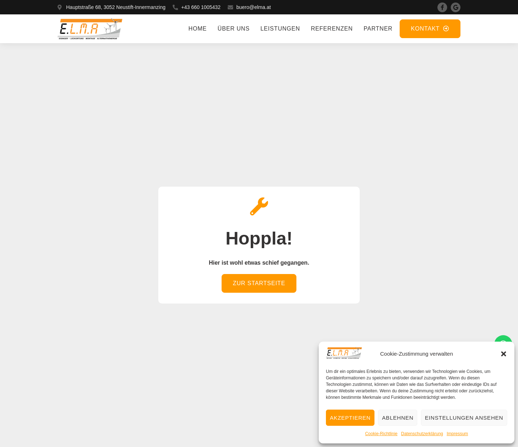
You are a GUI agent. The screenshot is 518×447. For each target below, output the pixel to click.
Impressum (457, 433)
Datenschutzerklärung (422, 433)
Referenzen (332, 29)
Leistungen (280, 29)
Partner (378, 29)
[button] (503, 353)
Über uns (234, 29)
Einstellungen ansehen (464, 418)
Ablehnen (397, 418)
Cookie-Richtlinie (381, 433)
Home (197, 29)
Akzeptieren (350, 418)
